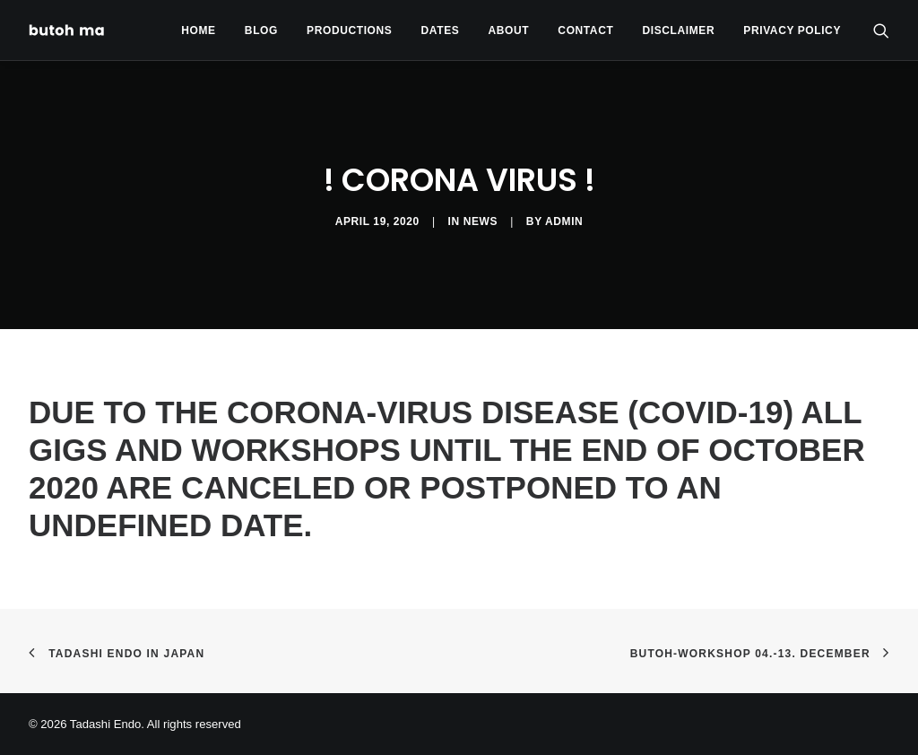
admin (564, 221)
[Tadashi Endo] (68, 30)
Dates (440, 30)
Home (198, 30)
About (509, 30)
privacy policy (792, 30)
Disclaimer (679, 30)
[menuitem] (198, 30)
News (480, 221)
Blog (261, 30)
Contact (585, 30)
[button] (881, 30)
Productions (349, 30)
